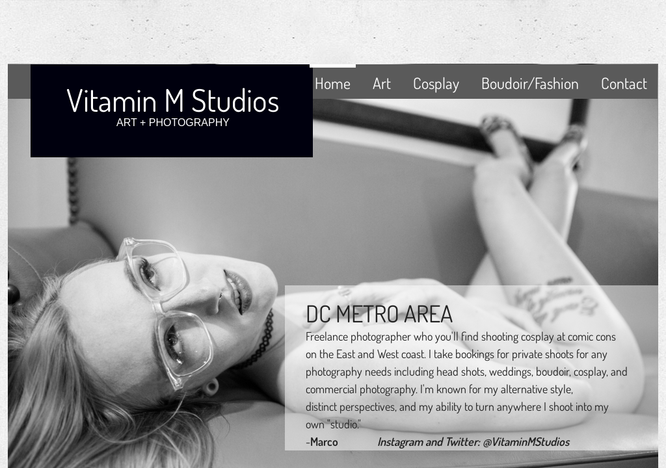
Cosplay (436, 83)
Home (333, 83)
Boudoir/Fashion (530, 83)
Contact (624, 83)
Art (382, 83)
